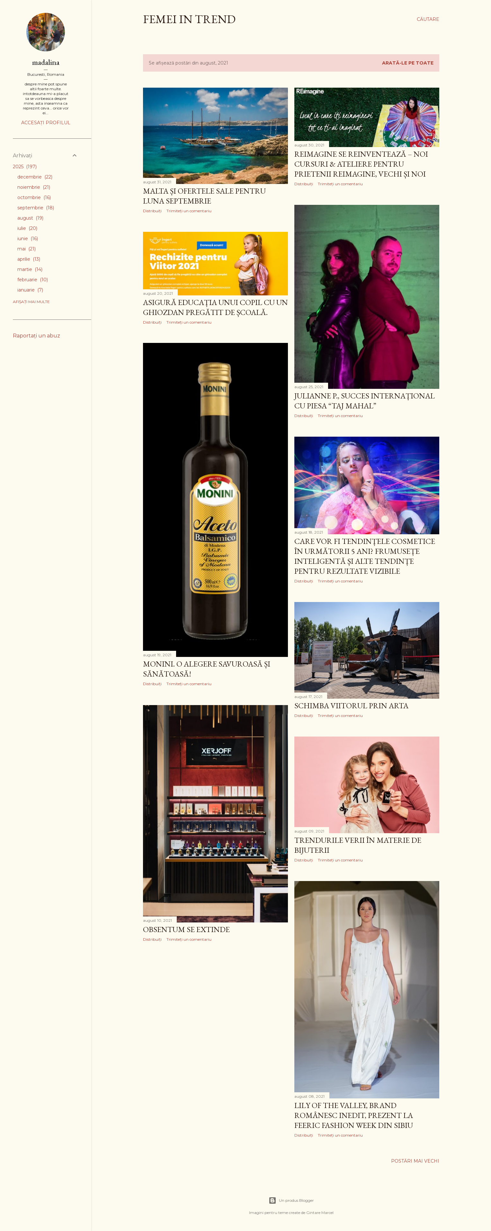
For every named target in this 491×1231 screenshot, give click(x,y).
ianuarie (30, 290)
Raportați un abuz (36, 336)
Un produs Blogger (291, 1200)
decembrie (34, 177)
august (30, 218)
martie (29, 269)
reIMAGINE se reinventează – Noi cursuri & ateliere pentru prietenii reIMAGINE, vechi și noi (361, 164)
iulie (27, 228)
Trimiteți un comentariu (188, 210)
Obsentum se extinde (186, 929)
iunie (27, 238)
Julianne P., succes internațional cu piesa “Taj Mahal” (364, 401)
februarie (32, 280)
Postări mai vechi (415, 1161)
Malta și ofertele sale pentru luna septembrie (204, 196)
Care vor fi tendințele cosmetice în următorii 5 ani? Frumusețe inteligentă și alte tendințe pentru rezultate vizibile (364, 556)
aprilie (28, 259)
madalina (45, 62)
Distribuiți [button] (152, 210)
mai (26, 249)
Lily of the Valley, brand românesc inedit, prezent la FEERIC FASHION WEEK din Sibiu (353, 1115)
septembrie (35, 208)
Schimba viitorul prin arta (351, 706)
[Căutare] (428, 19)
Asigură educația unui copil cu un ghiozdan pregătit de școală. (215, 307)
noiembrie (33, 187)
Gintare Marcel (320, 1212)
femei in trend (189, 19)
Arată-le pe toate (407, 63)
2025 (25, 167)
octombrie (34, 197)
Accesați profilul (45, 123)
